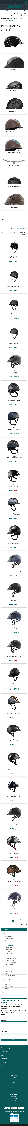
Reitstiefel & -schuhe (9, 936)
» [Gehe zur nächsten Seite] (17, 921)
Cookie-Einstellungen (14, 1079)
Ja (10, 6)
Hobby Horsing (8, 984)
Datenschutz (4, 1062)
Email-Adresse (4, 1031)
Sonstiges (7, 990)
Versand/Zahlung (5, 1048)
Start (15, 18)
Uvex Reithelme (14, 70)
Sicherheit (7, 973)
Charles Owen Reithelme (14, 152)
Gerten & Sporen (8, 971)
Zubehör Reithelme (14, 165)
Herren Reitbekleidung (9, 940)
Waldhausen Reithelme (14, 111)
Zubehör (6, 993)
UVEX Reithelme (14, 207)
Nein (18, 6)
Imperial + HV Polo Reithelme (14, 132)
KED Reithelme (14, 90)
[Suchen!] (25, 10)
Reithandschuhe (8, 969)
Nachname (3, 1020)
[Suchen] (24, 213)
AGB (2, 1055)
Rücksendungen (5, 1051)
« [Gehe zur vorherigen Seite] (10, 921)
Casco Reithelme (14, 49)
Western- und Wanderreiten (10, 986)
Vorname (3, 1014)
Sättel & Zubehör (8, 980)
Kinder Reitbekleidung (9, 943)
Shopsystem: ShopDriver (4, 1125)
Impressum (4, 1058)
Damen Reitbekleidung (9, 938)
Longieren (7, 982)
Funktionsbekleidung (9, 966)
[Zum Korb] (20, 14)
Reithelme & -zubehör (9, 945)
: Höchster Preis (20, 232)
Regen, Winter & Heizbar (10, 975)
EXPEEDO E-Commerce (12, 1125)
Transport (7, 988)
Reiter (20, 18)
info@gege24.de (15, 1100)
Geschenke (7, 995)
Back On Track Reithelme (14, 186)
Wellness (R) (7, 977)
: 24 (23, 234)
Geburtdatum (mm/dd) (5, 1026)
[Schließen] (26, 2)
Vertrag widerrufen (6, 1066)
